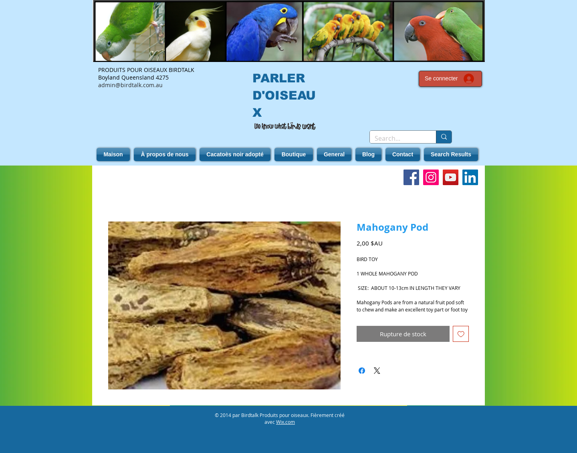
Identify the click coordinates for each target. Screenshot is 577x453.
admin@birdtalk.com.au (130, 85)
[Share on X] (377, 370)
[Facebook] (411, 177)
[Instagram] (431, 177)
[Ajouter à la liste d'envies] (461, 334)
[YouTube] (450, 177)
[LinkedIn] (470, 177)
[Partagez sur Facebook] (362, 370)
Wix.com (285, 422)
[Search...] (397, 138)
